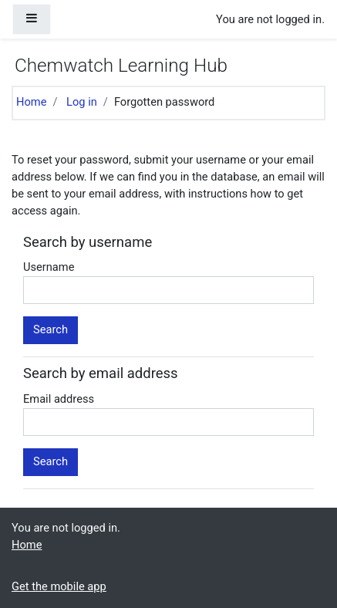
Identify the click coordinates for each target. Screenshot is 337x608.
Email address (58, 399)
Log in (81, 102)
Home (31, 102)
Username (48, 267)
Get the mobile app (59, 586)
